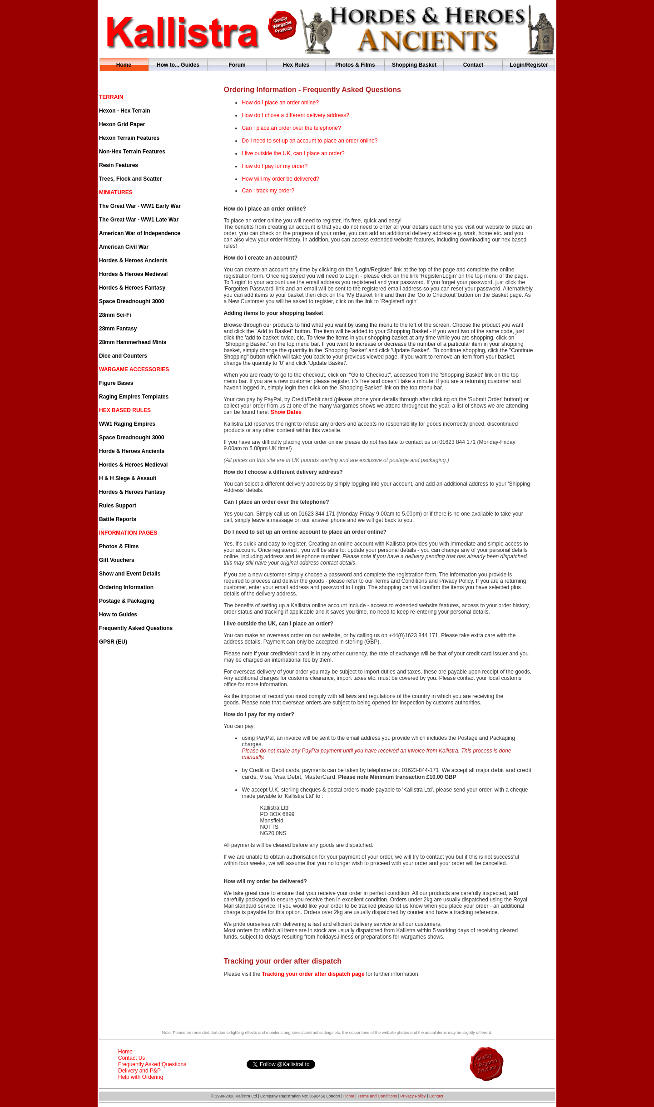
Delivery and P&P (139, 1071)
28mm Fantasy (118, 328)
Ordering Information (126, 587)
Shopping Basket (414, 65)
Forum (236, 65)
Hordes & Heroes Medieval (133, 274)
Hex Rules (296, 65)
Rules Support (117, 505)
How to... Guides (178, 65)
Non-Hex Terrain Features (132, 151)
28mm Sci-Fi (115, 315)
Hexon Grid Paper (122, 124)
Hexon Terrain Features (129, 138)
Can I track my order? (268, 190)
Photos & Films (355, 65)
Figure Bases (116, 383)
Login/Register (529, 65)
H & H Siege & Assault (127, 478)
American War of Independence (139, 233)
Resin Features (118, 165)
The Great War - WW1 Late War (138, 219)
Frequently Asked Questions (136, 628)
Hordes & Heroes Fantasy (132, 288)
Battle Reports (117, 519)
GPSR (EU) (113, 642)
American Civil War (124, 247)
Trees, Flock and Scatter (130, 179)
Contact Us (131, 1058)
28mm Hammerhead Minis (132, 342)
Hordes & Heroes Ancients (133, 260)
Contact (473, 65)
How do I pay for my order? (274, 166)
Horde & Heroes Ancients (131, 451)
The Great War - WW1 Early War (140, 206)
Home (123, 65)
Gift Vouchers (116, 560)
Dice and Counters (123, 356)
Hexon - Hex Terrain (124, 111)
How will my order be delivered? (280, 179)
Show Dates (286, 412)
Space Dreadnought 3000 (131, 301)
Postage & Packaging (126, 601)
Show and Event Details (129, 574)
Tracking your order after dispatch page (312, 974)
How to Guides (118, 614)
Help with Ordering (140, 1077)
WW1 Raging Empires (127, 424)
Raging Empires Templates (133, 397)
